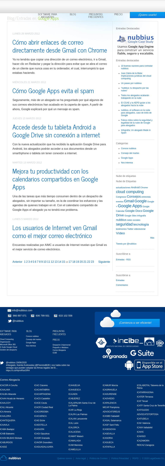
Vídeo (120, 233)
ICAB (55, 353)
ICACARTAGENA (42, 394)
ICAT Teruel (142, 401)
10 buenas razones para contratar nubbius (137, 67)
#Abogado (11, 365)
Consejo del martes (130, 153)
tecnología (141, 224)
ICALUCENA (74, 432)
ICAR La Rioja (75, 410)
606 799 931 (43, 315)
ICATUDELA (142, 419)
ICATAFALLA (109, 447)
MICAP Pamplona (111, 407)
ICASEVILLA (109, 433)
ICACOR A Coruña (8, 385)
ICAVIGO (141, 436)
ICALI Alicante (6, 407)
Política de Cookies (99, 458)
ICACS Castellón (42, 398)
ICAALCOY (5, 403)
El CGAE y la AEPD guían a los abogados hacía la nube (135, 104)
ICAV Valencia (143, 423)
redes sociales (133, 220)
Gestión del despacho (8, 350)
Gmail (129, 201)
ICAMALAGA (74, 440)
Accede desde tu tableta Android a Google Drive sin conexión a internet (56, 131)
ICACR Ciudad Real (43, 407)
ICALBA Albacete (8, 394)
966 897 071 (20, 315)
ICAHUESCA (74, 390)
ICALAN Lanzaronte (77, 419)
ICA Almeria (5, 411)
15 (63, 261)
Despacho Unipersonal (61, 345)
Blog (73, 14)
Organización (5, 342)
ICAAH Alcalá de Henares (12, 398)
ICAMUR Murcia (110, 385)
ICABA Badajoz (7, 429)
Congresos (121, 197)
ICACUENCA (40, 416)
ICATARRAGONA (145, 392)
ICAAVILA (4, 425)
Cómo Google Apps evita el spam (53, 90)
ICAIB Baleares (7, 433)
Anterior (17, 261)
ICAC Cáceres (41, 385)
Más (152, 238)
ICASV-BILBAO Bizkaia (11, 438)
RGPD (136, 458)
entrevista (146, 197)
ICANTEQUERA (7, 420)
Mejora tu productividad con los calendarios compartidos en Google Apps (55, 179)
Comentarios (122, 285)
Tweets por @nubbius (126, 244)
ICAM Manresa (75, 445)
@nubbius (18, 321)
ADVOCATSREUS (111, 411)
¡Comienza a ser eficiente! (135, 322)
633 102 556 (65, 315)
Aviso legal (81, 458)
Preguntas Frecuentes (95, 16)
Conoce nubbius (128, 148)
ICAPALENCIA (109, 403)
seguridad (124, 224)
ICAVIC (140, 432)
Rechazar (141, 4)
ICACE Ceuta (40, 403)
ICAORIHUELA (110, 390)
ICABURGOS (6, 442)
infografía (141, 215)
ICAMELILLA (74, 449)
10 (45, 261)
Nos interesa (127, 162)
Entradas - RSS (123, 259)
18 (73, 261)
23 (92, 261)
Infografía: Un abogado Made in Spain (136, 131)
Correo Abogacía (10, 379)
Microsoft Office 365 (8, 345)
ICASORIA (108, 438)
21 (85, 261)
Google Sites (130, 215)
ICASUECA (108, 442)
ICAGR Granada (42, 438)
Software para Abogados (47, 16)
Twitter (130, 229)
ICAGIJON (39, 429)
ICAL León (73, 423)
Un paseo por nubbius (131, 83)
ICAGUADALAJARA (43, 447)
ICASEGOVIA (109, 429)
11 (48, 261)
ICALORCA (73, 427)
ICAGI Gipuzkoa (42, 433)
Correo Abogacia (59, 350)
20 (81, 261)
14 (59, 261)
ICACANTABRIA (42, 390)
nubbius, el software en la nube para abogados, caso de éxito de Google (136, 113)
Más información (85, 11)
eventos (119, 201)
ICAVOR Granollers (43, 442)
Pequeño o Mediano (60, 347)
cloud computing (130, 192)
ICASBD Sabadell (111, 416)
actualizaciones (123, 187)
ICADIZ (3, 447)
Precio (118, 14)
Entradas (120, 280)
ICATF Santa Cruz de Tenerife (151, 405)
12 (52, 261)
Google (140, 201)
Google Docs (133, 211)
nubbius (121, 219)
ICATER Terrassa (145, 397)
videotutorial (140, 229)
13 (56, 261)
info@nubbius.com (22, 310)
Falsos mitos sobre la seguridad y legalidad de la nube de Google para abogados (136, 123)
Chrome (144, 187)
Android (135, 187)
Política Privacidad (120, 458)
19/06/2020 (21, 362)
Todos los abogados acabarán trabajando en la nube (135, 96)
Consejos (134, 196)
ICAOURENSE (110, 394)
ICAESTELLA (40, 425)
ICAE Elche (39, 420)
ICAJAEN (72, 394)
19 (77, 261)
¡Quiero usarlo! (147, 14)
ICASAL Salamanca (112, 420)
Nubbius (10, 458)
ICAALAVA (5, 390)
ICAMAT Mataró (75, 436)
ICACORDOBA (41, 411)
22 (88, 261)
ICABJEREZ (74, 398)
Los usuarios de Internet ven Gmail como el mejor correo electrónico (54, 231)
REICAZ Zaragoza (145, 445)
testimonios (121, 229)
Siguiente (104, 261)
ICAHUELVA (74, 385)
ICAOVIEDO (108, 398)
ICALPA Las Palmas (77, 414)
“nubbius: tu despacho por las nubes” (134, 89)
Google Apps (127, 158)
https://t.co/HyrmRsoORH (18, 370)
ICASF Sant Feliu (111, 425)
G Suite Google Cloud (8, 347)
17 (70, 261)
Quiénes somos (64, 458)
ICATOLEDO (143, 410)
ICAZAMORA (143, 440)
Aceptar (128, 4)
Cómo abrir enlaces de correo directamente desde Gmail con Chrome (59, 46)
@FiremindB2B (42, 365)
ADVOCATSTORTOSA (147, 414)
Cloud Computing (7, 339)
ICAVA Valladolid (144, 427)
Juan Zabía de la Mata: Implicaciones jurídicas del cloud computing (136, 76)
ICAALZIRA (5, 416)
